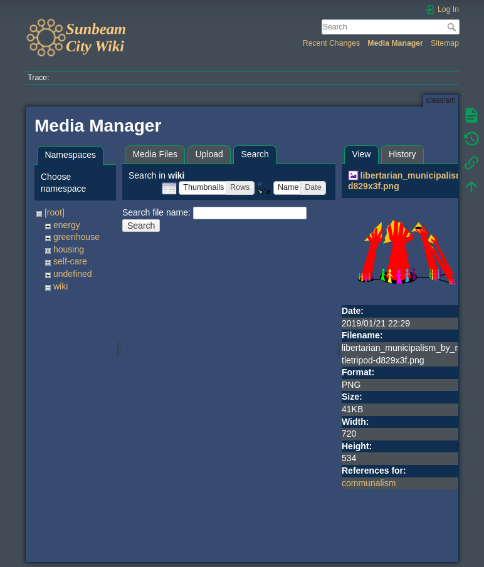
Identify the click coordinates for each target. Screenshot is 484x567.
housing (68, 249)
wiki (60, 286)
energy (66, 225)
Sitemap (445, 43)
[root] (55, 212)
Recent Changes (331, 43)
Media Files (154, 154)
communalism (369, 483)
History (402, 154)
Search (453, 27)
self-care (70, 261)
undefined (72, 274)
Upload (209, 154)
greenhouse (76, 237)
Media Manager (395, 43)
